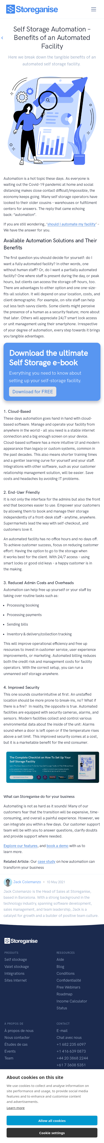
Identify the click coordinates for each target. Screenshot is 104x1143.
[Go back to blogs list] (2, 38)
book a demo (57, 846)
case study (46, 861)
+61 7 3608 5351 (71, 1065)
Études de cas (16, 1044)
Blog (60, 966)
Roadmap (64, 994)
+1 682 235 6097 (71, 1044)
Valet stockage (16, 966)
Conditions (66, 973)
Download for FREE (32, 391)
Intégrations (14, 973)
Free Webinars (68, 987)
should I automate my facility (71, 224)
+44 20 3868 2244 (72, 1058)
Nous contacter (17, 1037)
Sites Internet (15, 980)
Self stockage (15, 959)
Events (10, 1051)
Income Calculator (72, 1001)
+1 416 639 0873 (71, 1051)
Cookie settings (52, 1133)
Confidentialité (69, 980)
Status (62, 1008)
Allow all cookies (52, 1120)
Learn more (16, 1108)
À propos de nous (19, 1030)
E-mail (62, 1030)
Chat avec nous (69, 1037)
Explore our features (21, 846)
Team (8, 1058)
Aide (60, 959)
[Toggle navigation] (94, 9)
